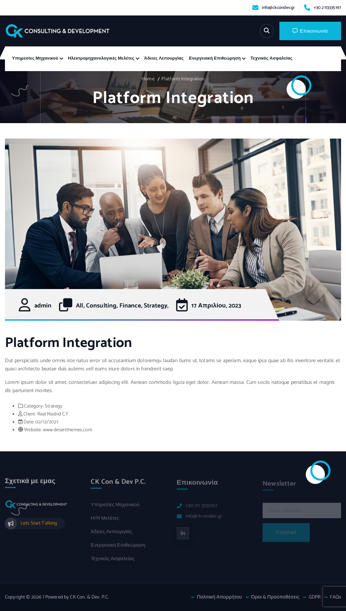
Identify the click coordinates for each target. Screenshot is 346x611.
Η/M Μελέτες (105, 521)
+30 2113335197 (327, 7)
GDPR (315, 597)
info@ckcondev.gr (278, 7)
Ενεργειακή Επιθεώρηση (215, 58)
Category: (34, 406)
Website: (33, 430)
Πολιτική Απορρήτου (219, 597)
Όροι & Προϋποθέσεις (275, 597)
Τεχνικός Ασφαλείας (272, 58)
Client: (29, 414)
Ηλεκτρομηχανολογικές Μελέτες (101, 58)
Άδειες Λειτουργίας (164, 58)
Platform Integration (182, 79)
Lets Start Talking (38, 526)
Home (148, 79)
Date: (28, 422)
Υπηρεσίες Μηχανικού (35, 58)
